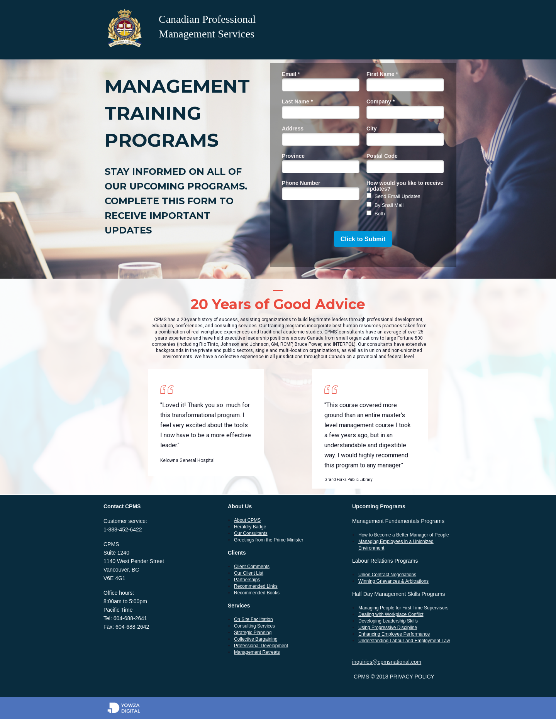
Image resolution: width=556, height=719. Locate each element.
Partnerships (247, 579)
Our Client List (248, 573)
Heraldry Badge (250, 527)
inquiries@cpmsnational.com (386, 662)
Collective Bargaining (256, 639)
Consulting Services (254, 626)
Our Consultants (251, 533)
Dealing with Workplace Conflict (391, 614)
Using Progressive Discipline (387, 627)
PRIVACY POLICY (412, 676)
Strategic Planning (252, 632)
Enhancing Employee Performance (394, 634)
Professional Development (261, 645)
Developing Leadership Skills (388, 621)
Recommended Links (256, 586)
